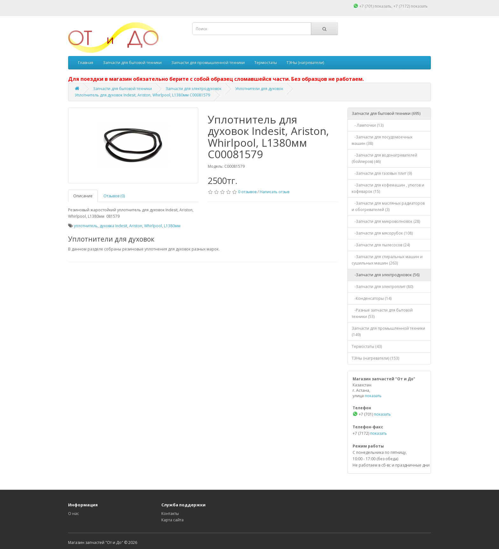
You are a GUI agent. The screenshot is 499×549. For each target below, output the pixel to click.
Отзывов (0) (114, 196)
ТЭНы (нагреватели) (305, 62)
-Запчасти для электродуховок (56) (385, 275)
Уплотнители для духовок (259, 88)
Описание (83, 196)
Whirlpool (153, 226)
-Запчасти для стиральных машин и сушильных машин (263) (387, 260)
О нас (73, 513)
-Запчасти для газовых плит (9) (382, 173)
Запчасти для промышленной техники (208, 62)
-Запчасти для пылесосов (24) (381, 245)
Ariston (135, 226)
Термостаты (265, 62)
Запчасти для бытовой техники (132, 62)
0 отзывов (247, 191)
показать (383, 6)
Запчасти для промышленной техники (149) (388, 331)
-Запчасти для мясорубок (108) (382, 233)
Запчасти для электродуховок (193, 88)
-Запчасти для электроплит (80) (382, 286)
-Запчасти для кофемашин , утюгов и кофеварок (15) (388, 188)
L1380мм (172, 226)
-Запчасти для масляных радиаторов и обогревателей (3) (388, 206)
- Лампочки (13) (367, 125)
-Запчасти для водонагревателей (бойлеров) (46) (384, 158)
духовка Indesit (113, 226)
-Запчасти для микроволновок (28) (386, 221)
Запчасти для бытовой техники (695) (386, 113)
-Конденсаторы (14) (371, 298)
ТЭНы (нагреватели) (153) (375, 358)
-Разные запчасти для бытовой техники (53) (382, 313)
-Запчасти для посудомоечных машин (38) (382, 140)
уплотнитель (86, 226)
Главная (85, 62)
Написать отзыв (274, 191)
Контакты (170, 513)
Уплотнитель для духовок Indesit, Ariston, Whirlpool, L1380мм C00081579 (142, 95)
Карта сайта (172, 520)
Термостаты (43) (367, 346)
